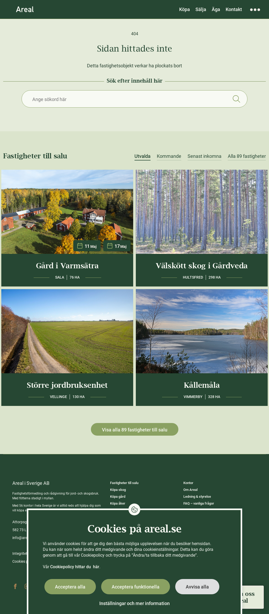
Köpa (184, 9)
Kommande (169, 156)
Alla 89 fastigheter (247, 156)
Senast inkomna (204, 156)
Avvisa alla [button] (197, 587)
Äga (216, 9)
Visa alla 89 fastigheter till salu (134, 429)
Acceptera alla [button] (70, 587)
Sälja (200, 9)
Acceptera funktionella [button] (135, 587)
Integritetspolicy (25, 553)
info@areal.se (23, 538)
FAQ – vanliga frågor (198, 503)
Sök (236, 99)
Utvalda (142, 156)
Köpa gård (117, 497)
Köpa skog (118, 490)
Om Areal (190, 490)
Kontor (188, 483)
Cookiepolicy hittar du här (74, 566)
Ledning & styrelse (197, 497)
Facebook (15, 586)
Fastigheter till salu (124, 483)
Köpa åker (117, 503)
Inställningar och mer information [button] (134, 603)
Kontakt (234, 9)
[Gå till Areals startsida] (24, 9)
